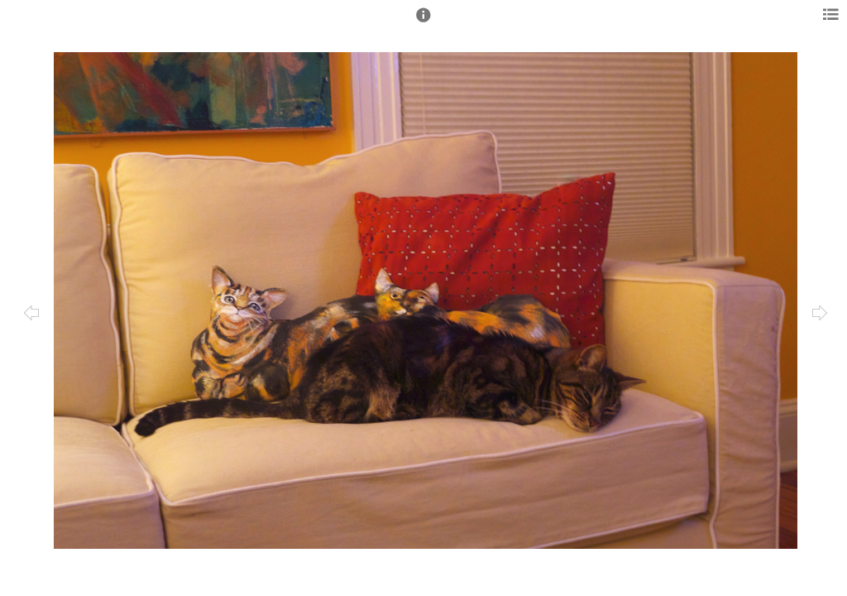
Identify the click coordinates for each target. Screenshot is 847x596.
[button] (423, 22)
